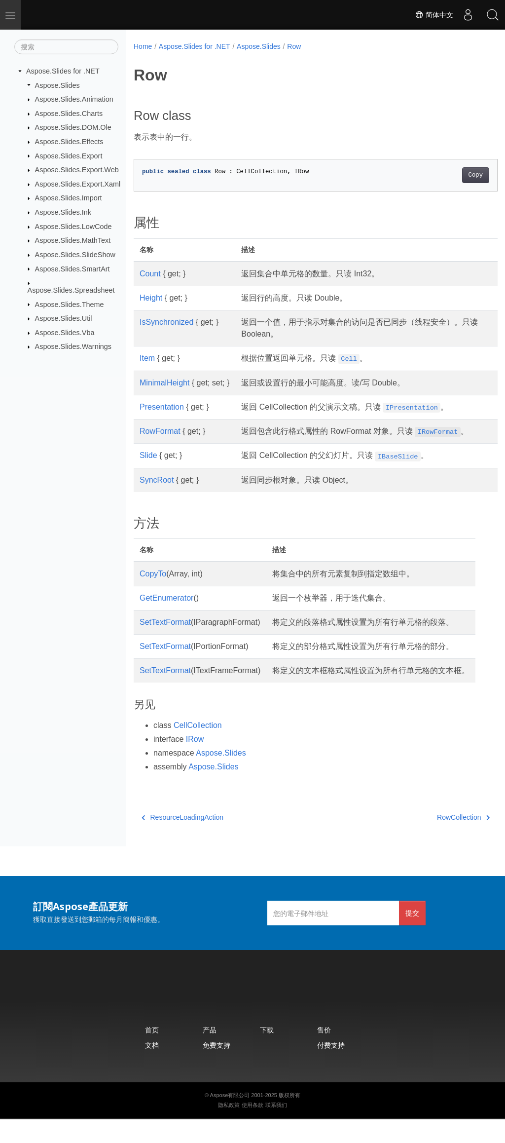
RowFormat (160, 431)
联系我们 (276, 1129)
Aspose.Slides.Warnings (73, 346)
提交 (412, 936)
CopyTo (153, 585)
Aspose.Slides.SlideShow (75, 255)
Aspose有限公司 (230, 1119)
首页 (152, 1053)
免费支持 (216, 1068)
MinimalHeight (164, 383)
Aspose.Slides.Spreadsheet (71, 290)
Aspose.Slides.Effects (69, 142)
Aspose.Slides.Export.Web (77, 170)
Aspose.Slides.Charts (69, 113)
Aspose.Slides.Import (68, 198)
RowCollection (437, 841)
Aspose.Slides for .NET (63, 71)
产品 (209, 1053)
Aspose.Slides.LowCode (73, 226)
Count (150, 273)
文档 (152, 1068)
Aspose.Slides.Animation (74, 99)
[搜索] (66, 46)
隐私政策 (229, 1129)
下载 (267, 1053)
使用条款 (252, 1129)
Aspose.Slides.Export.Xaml (78, 184)
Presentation (162, 407)
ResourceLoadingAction (182, 841)
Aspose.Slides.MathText (73, 240)
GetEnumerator (166, 610)
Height (151, 298)
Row (294, 46)
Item (147, 358)
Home (143, 46)
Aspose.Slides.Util (63, 318)
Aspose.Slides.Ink (63, 212)
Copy (450, 175)
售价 (324, 1053)
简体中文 (434, 14)
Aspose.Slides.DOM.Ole (73, 127)
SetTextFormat (165, 634)
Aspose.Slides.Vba (65, 333)
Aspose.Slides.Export (69, 155)
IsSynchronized (166, 322)
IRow (195, 763)
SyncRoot (157, 492)
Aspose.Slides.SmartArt (72, 268)
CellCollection (198, 749)
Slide (148, 467)
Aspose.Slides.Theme (69, 304)
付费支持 (331, 1068)
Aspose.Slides (57, 85)
